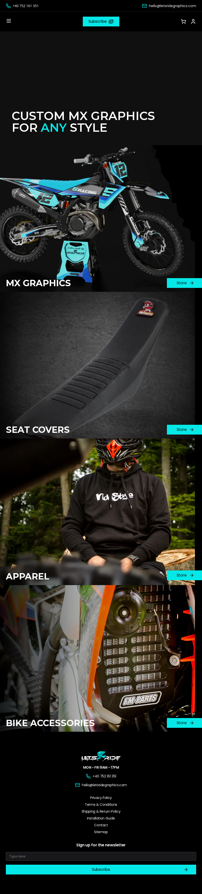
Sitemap (101, 831)
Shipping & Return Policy (101, 811)
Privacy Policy (101, 797)
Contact (101, 825)
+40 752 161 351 (26, 5)
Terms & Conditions (101, 804)
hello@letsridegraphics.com (172, 5)
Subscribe (140, 869)
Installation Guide (101, 818)
